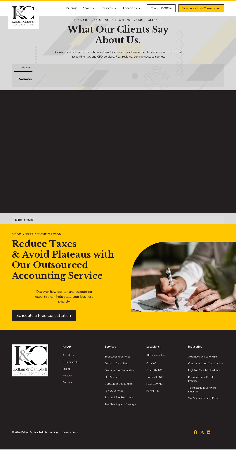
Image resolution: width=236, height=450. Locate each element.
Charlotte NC (154, 370)
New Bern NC (154, 384)
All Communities (155, 355)
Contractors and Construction (205, 363)
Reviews (68, 375)
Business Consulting (116, 363)
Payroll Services (114, 390)
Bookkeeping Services (117, 356)
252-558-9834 (161, 8)
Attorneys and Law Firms (203, 356)
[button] (88, 8)
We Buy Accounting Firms (203, 398)
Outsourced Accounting (118, 384)
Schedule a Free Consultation (201, 8)
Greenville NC (154, 377)
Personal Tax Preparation (119, 397)
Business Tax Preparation (120, 370)
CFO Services (112, 377)
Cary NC (151, 363)
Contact (67, 382)
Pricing (71, 8)
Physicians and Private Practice (201, 379)
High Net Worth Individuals (204, 370)
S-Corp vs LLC (71, 362)
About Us (68, 355)
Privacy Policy (71, 432)
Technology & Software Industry (202, 389)
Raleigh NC (152, 390)
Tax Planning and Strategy (120, 404)
